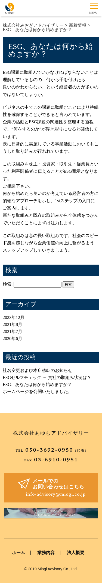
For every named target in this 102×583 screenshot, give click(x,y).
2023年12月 (13, 317)
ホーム (18, 552)
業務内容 (46, 552)
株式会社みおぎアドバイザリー (33, 25)
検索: (8, 284)
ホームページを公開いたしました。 (37, 391)
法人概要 (75, 552)
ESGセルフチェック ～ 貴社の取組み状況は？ (47, 377)
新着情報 (77, 25)
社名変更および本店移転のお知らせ (37, 370)
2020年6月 (12, 338)
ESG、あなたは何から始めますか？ (37, 29)
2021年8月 (12, 324)
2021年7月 (12, 331)
